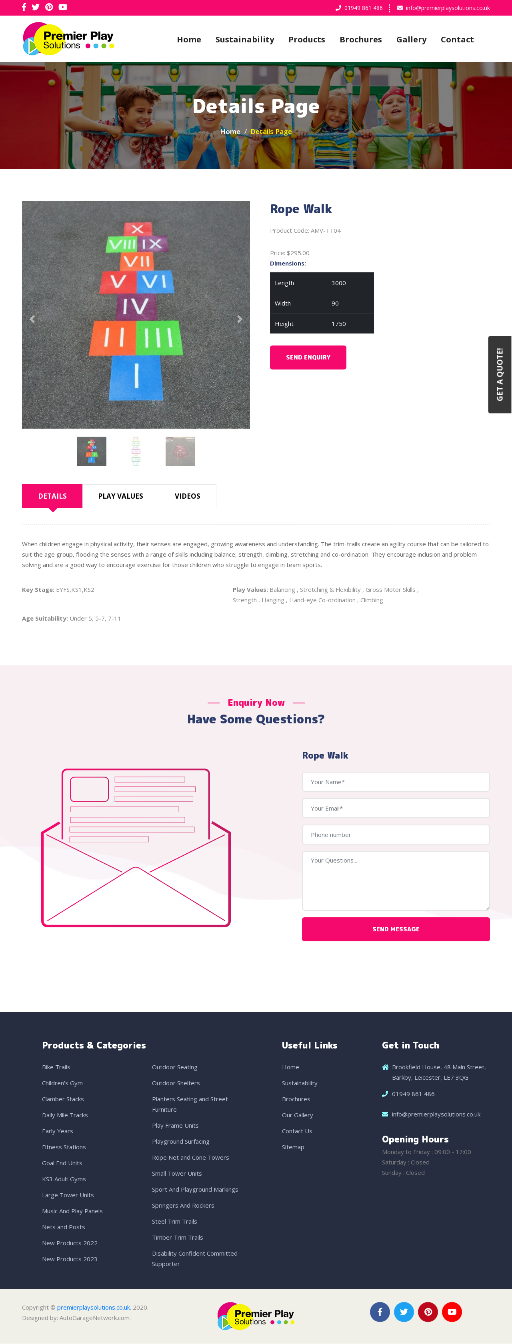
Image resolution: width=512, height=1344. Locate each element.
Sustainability (245, 39)
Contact (457, 39)
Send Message (396, 929)
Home (189, 39)
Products (306, 39)
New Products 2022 (70, 1243)
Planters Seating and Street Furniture (190, 1104)
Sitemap (293, 1147)
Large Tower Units (68, 1195)
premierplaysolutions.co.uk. (94, 1308)
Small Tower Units (177, 1174)
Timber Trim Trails (177, 1238)
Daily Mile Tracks (65, 1115)
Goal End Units (62, 1163)
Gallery (411, 39)
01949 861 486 (363, 8)
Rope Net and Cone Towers (190, 1158)
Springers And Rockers (183, 1206)
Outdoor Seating (175, 1067)
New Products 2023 (70, 1259)
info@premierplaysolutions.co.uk (448, 8)
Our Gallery (297, 1115)
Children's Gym (62, 1083)
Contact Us (297, 1131)
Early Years (57, 1131)
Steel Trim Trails (174, 1222)
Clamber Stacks (63, 1099)
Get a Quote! (500, 374)
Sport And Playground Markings (195, 1190)
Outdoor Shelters (176, 1083)
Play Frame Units (175, 1126)
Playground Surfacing (181, 1142)
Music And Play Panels (72, 1211)
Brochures (361, 39)
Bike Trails (56, 1067)
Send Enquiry (308, 358)
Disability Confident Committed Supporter (195, 1259)
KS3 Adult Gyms (64, 1179)
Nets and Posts (63, 1227)
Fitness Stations (64, 1147)
